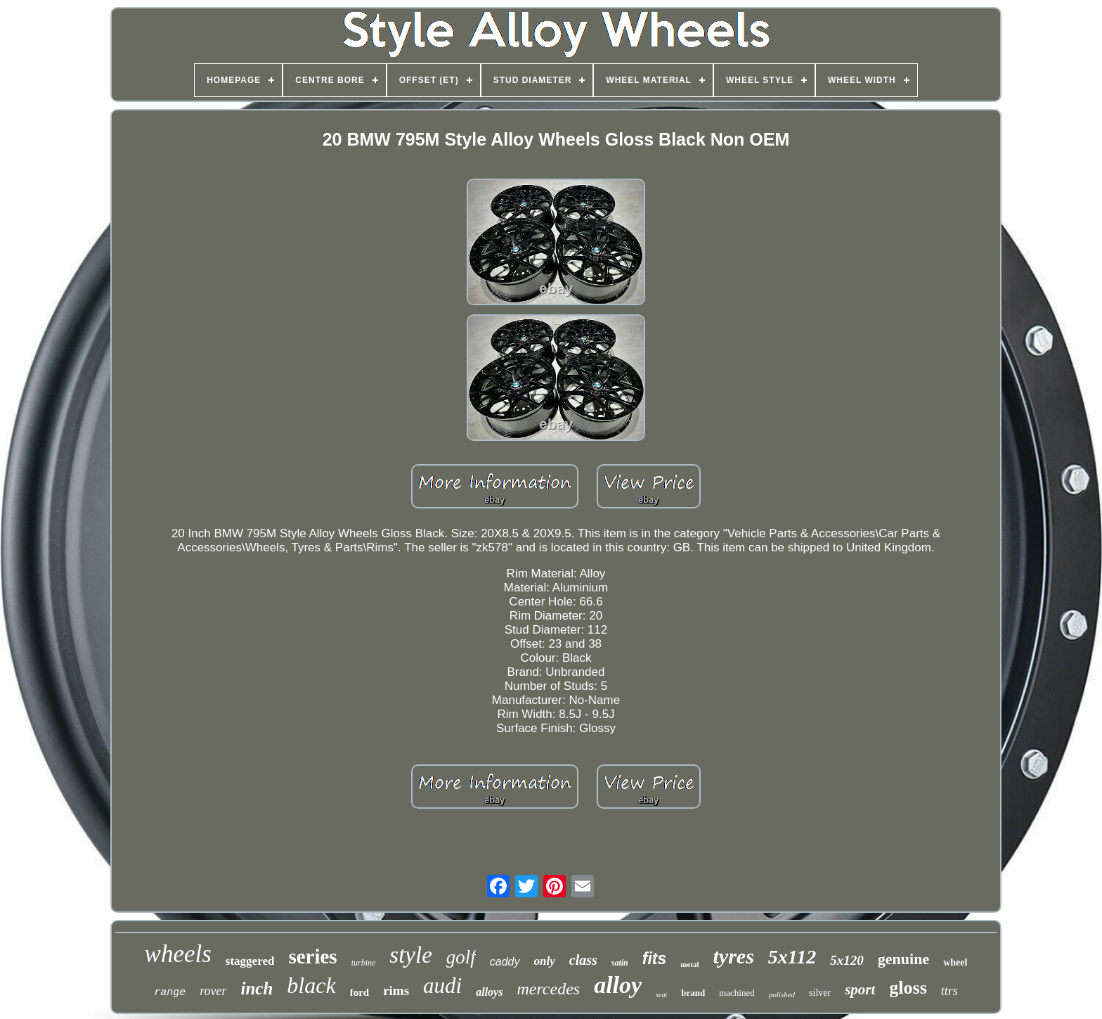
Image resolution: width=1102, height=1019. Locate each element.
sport (860, 989)
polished (782, 994)
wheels (178, 954)
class (583, 960)
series (312, 956)
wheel (955, 962)
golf (461, 957)
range (170, 993)
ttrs (949, 991)
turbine (363, 963)
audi (442, 985)
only (544, 961)
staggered (250, 961)
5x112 (792, 957)
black (311, 985)
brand (693, 992)
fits (654, 958)
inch (256, 988)
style (410, 955)
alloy (618, 985)
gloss (907, 988)
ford (360, 992)
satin (619, 963)
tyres (733, 956)
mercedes (548, 989)
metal (689, 964)
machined (737, 992)
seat (661, 995)
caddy (505, 962)
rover (213, 991)
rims (396, 990)
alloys (489, 992)
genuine (903, 959)
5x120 (847, 960)
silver (820, 992)
